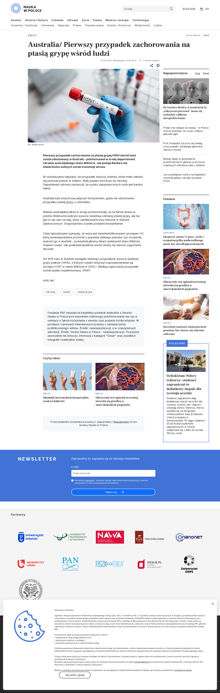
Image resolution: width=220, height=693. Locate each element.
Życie (85, 20)
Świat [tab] (206, 73)
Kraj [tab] (197, 73)
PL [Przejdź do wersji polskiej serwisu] (201, 8)
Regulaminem (121, 421)
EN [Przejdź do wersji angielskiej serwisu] (207, 8)
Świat (32, 35)
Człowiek (57, 20)
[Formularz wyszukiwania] (148, 8)
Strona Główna (193, 35)
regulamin (89, 480)
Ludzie (158, 25)
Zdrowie (72, 20)
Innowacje (47, 25)
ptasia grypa (85, 291)
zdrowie (50, 291)
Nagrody (63, 25)
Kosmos (16, 20)
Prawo (77, 25)
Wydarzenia (142, 25)
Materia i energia (117, 20)
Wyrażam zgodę (74, 675)
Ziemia (97, 20)
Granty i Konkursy (119, 25)
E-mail (75, 466)
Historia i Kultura (36, 20)
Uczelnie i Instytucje (24, 25)
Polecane (177, 343)
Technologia (140, 20)
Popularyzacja (94, 25)
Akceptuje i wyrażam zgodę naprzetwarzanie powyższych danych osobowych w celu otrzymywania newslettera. (111, 481)
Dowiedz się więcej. (183, 670)
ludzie (66, 291)
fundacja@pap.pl (142, 662)
